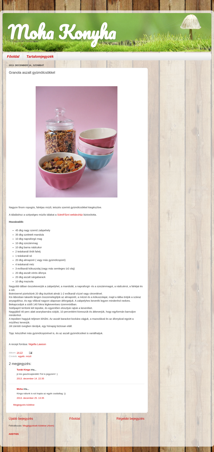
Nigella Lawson (37, 344)
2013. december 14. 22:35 (30, 378)
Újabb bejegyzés (21, 418)
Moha (20, 389)
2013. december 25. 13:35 (30, 398)
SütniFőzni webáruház (70, 214)
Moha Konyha (62, 32)
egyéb (21, 356)
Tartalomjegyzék (40, 56)
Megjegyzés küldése (23, 404)
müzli (28, 356)
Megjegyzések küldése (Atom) (38, 425)
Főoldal (13, 56)
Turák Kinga (23, 369)
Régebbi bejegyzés (130, 418)
